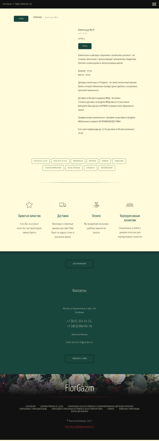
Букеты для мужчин (79, 413)
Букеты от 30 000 (59, 161)
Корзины (92, 161)
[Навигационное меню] (154, 4)
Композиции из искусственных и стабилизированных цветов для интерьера (100, 408)
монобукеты (78, 161)
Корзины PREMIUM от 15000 (51, 408)
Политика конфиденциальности (79, 427)
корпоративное (108, 169)
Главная (110, 410)
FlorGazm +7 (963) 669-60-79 (17, 4)
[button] (79, 359)
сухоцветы (91, 169)
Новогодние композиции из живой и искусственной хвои (77, 410)
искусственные (73, 169)
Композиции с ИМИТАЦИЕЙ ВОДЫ (33, 410)
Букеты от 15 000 (39, 161)
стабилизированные (52, 169)
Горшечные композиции (129, 410)
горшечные (120, 161)
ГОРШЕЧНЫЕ (37, 17)
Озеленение (31, 408)
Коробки (106, 161)
